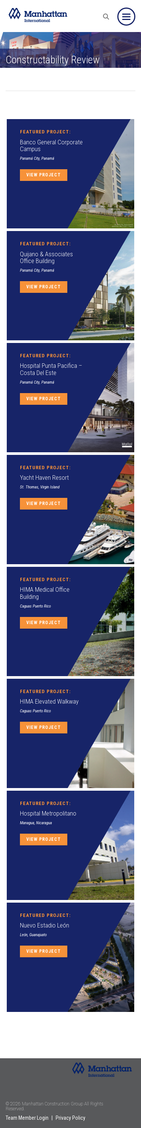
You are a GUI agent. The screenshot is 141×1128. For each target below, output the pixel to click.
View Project (43, 175)
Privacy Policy (70, 1117)
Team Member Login (27, 1117)
